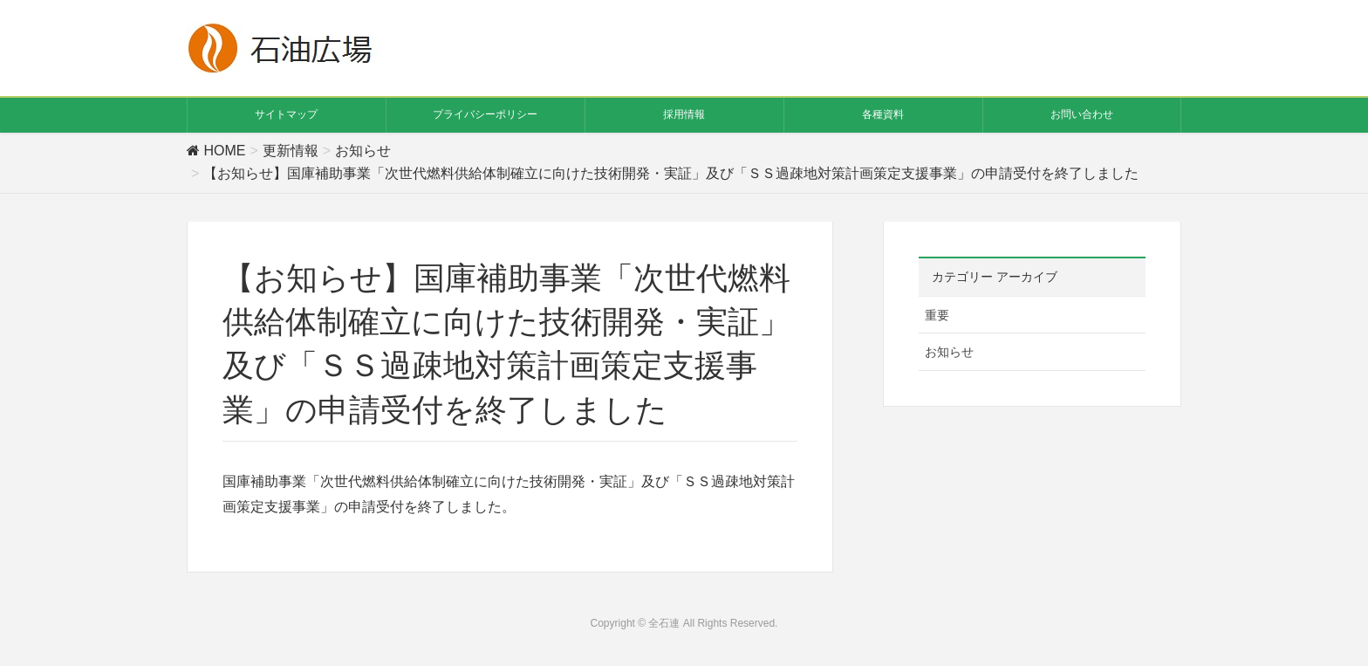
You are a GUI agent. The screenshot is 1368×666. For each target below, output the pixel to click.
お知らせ (949, 352)
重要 (937, 315)
